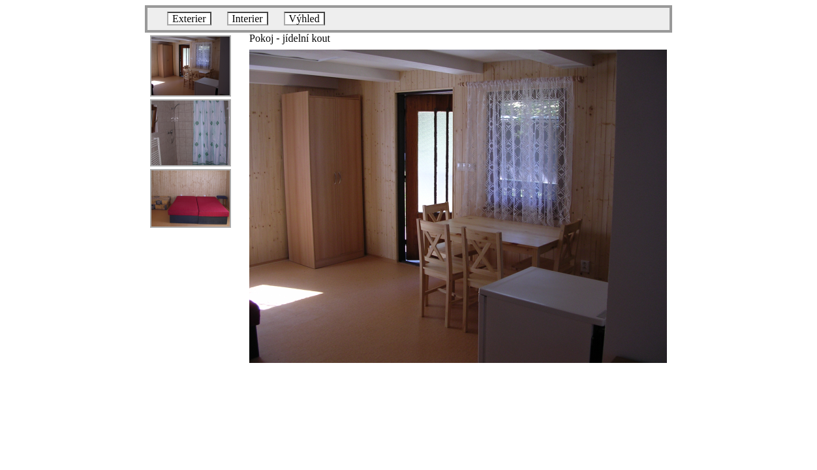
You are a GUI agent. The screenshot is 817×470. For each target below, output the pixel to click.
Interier (247, 18)
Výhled (304, 18)
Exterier (189, 18)
